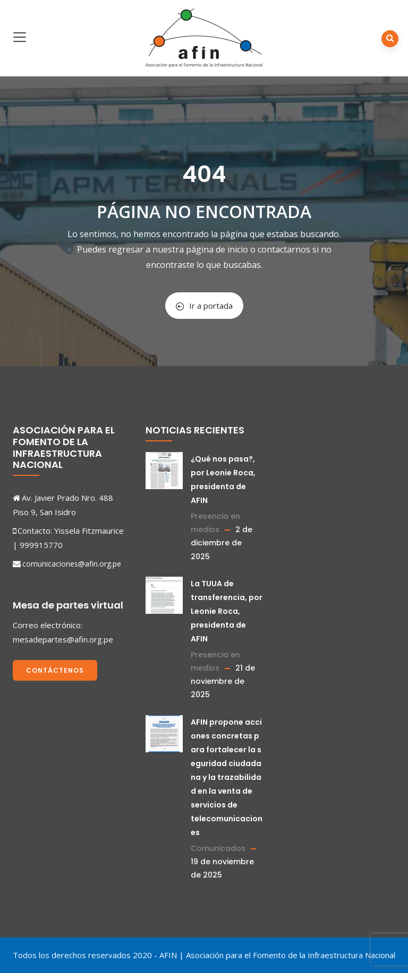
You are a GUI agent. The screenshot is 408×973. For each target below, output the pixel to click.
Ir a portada (204, 305)
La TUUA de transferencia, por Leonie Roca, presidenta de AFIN (226, 611)
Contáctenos (55, 670)
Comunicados (218, 848)
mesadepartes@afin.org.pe (63, 639)
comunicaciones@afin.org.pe (71, 564)
